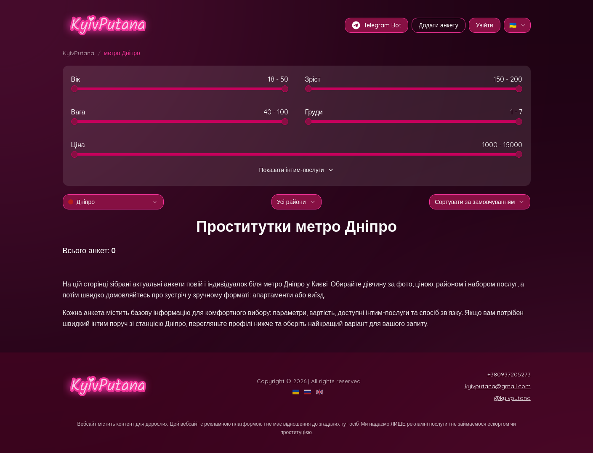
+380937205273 (509, 374)
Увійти (484, 25)
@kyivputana (512, 398)
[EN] (320, 392)
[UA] (297, 392)
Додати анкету (438, 25)
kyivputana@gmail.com (498, 386)
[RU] (308, 392)
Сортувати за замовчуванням (480, 202)
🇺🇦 (518, 25)
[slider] (74, 88)
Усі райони (296, 202)
